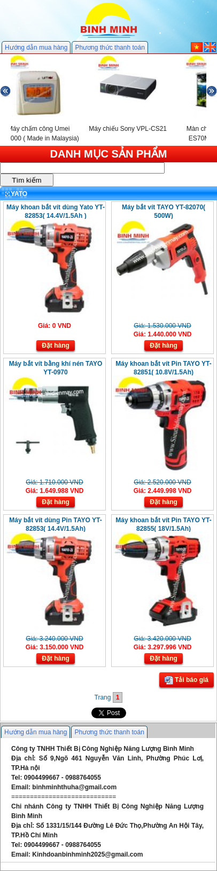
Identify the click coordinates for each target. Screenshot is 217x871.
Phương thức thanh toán (109, 47)
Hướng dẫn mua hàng (36, 47)
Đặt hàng (55, 345)
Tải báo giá (186, 680)
